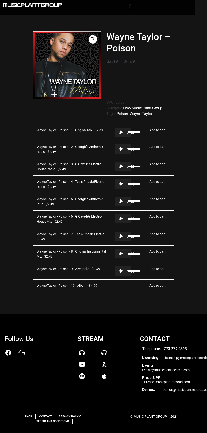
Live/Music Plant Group (142, 108)
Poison (122, 113)
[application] (123, 132)
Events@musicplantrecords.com (166, 370)
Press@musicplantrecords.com (167, 382)
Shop (28, 416)
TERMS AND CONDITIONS (52, 421)
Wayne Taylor (141, 113)
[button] (130, 6)
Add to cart (157, 130)
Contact (45, 416)
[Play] (121, 132)
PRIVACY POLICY (70, 416)
